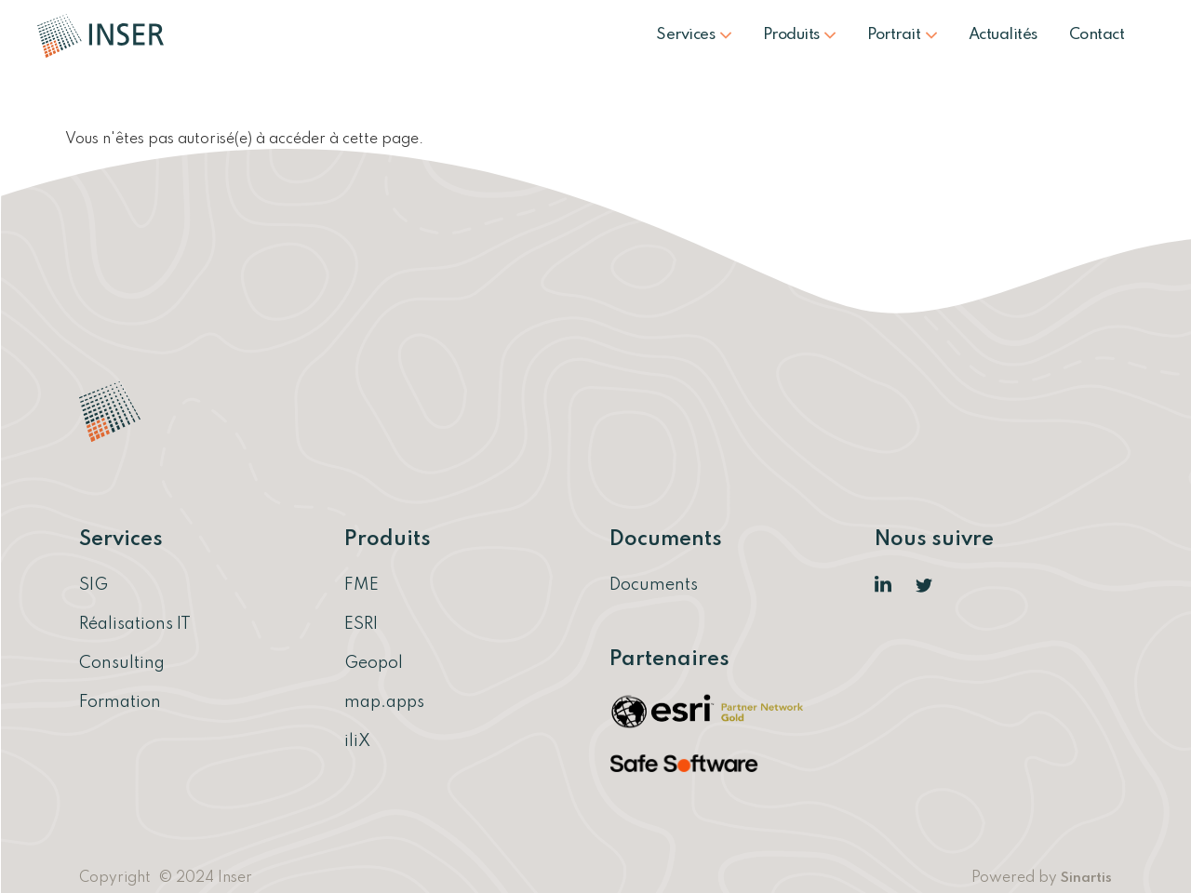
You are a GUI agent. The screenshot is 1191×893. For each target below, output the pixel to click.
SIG (93, 585)
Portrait (902, 35)
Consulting (122, 663)
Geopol (373, 663)
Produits (799, 35)
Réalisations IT (135, 624)
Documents (653, 585)
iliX (357, 741)
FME (361, 585)
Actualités (1003, 35)
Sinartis (1086, 878)
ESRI (361, 624)
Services (693, 35)
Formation (120, 702)
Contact (1097, 35)
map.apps (384, 702)
